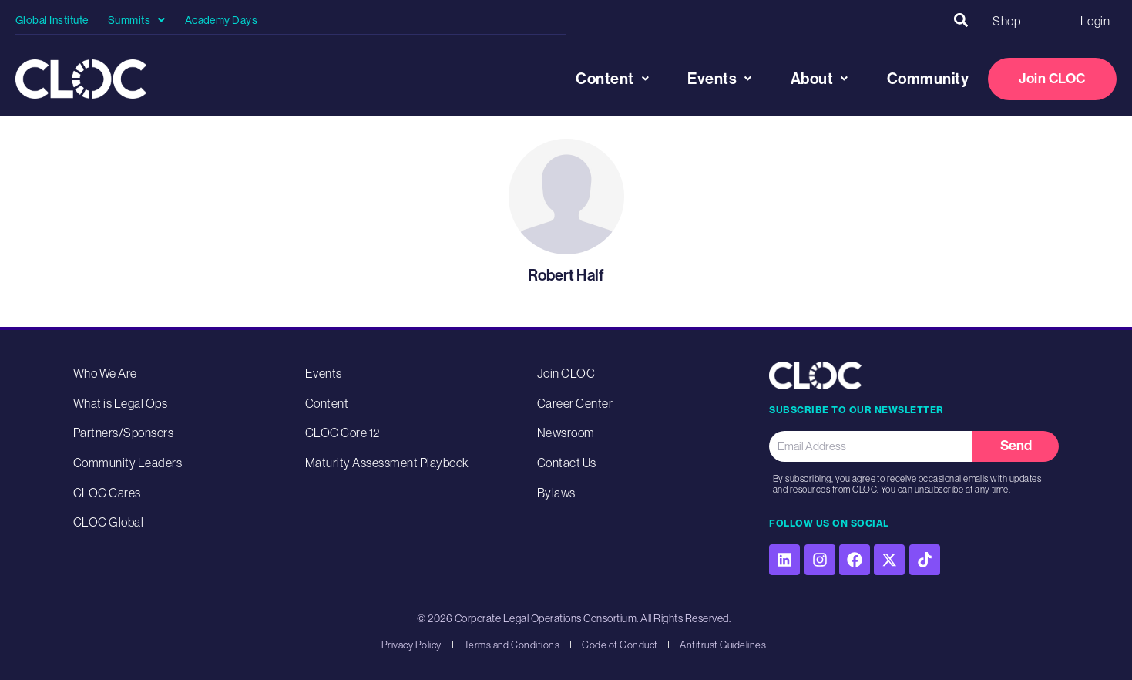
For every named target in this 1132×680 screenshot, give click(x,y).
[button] (960, 19)
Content (612, 78)
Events (719, 78)
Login (1095, 20)
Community (928, 78)
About (819, 78)
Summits (137, 20)
